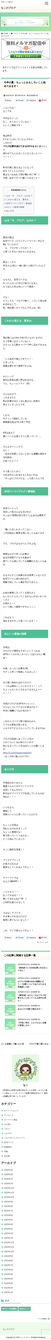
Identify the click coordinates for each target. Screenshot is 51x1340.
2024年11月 (9, 1247)
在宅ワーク (9, 1142)
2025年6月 (8, 1215)
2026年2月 (8, 1179)
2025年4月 (8, 1224)
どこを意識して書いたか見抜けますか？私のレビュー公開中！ (12, 1043)
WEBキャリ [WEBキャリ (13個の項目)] (25, 1309)
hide (23, 190)
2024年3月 (8, 1283)
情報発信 (8, 1147)
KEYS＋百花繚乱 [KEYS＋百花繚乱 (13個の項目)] (9, 1309)
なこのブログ (8, 7)
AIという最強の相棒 (14, 207)
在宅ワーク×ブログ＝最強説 (18, 203)
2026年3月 (8, 1174)
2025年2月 (8, 1233)
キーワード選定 (10, 1120)
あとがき (9, 211)
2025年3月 (8, 1229)
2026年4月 (8, 1170)
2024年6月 (8, 1270)
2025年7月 (8, 1211)
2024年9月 (8, 1256)
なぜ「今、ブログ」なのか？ (18, 196)
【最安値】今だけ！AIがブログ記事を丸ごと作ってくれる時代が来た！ (32, 998)
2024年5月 (8, 1274)
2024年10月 (9, 1251)
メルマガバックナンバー (14, 1138)
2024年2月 (8, 1288)
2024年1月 (8, 1292)
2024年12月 (9, 1242)
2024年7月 (8, 1265)
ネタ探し (8, 1124)
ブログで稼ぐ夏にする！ (39, 1043)
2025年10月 (9, 1197)
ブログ (41, 942)
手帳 (6, 1151)
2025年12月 (9, 1188)
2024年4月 (8, 1279)
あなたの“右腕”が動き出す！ (30, 1009)
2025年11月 (9, 1192)
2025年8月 (8, 1206)
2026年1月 (8, 1183)
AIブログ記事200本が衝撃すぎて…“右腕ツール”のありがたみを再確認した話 (32, 984)
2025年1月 (8, 1238)
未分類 (7, 1156)
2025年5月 (8, 1220)
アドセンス (9, 1115)
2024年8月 (8, 1260)
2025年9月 (8, 1202)
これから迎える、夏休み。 (17, 199)
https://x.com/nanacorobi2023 (17, 753)
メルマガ (8, 1133)
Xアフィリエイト (11, 1111)
